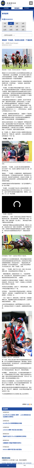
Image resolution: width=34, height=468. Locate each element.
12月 (23, 26)
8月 (23, 29)
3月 (5, 26)
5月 (17, 23)
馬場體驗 (6, 8)
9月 (17, 29)
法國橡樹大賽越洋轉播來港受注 (12, 443)
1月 (17, 26)
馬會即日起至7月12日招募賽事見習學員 (14, 436)
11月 (4, 29)
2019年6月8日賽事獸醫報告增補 (12, 423)
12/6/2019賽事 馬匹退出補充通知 (12, 430)
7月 (5, 23)
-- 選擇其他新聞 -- (9, 35)
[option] (6, 8)
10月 (11, 29)
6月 (11, 23)
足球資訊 (26, 8)
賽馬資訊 (16, 8)
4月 (23, 23)
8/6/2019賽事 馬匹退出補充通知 (12, 449)
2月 (11, 26)
